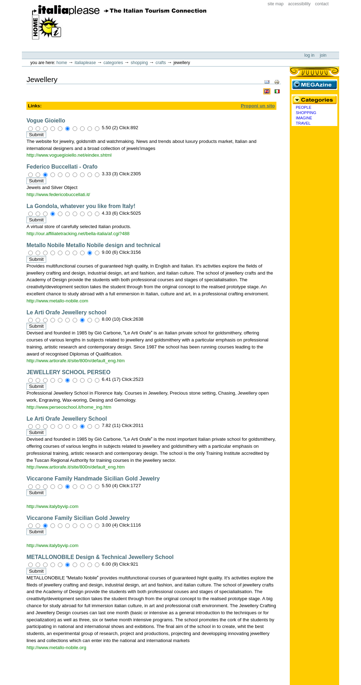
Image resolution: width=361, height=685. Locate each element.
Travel (303, 123)
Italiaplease (85, 62)
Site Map (275, 3)
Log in (310, 55)
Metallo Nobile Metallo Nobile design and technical (93, 245)
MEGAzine (314, 84)
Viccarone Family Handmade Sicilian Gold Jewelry (93, 479)
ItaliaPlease (119, 22)
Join (323, 55)
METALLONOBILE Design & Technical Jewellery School (99, 557)
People (303, 107)
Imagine (304, 118)
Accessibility (299, 3)
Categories (113, 62)
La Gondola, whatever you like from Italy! (80, 206)
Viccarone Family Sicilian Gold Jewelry (78, 518)
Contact (322, 3)
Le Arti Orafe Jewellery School (66, 419)
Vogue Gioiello (45, 121)
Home (61, 62)
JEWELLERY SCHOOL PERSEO (68, 372)
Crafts (160, 62)
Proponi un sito (258, 105)
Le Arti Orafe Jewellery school (66, 312)
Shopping (139, 62)
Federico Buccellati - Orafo (61, 167)
